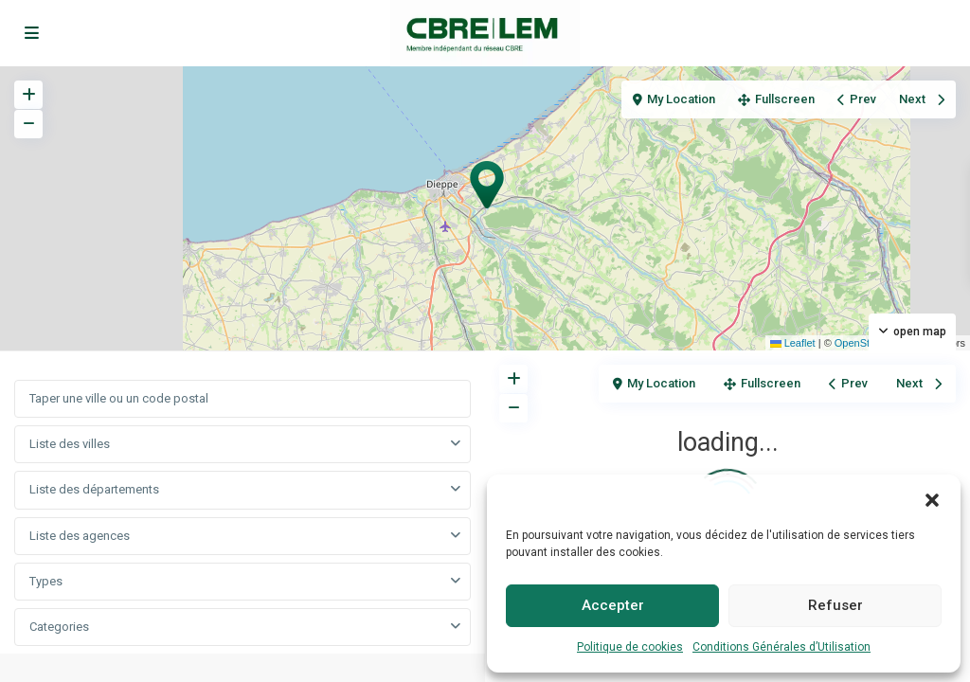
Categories (59, 626)
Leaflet (793, 343)
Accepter (613, 605)
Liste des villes (69, 444)
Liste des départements (94, 489)
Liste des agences (79, 536)
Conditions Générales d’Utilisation (781, 647)
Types (46, 581)
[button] (932, 498)
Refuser (835, 605)
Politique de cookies (630, 647)
